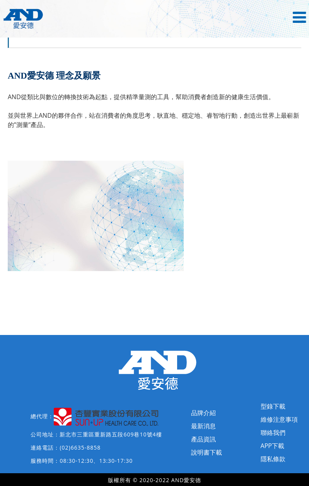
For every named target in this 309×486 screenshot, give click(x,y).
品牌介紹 (203, 413)
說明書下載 (206, 452)
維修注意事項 (279, 419)
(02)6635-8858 (80, 447)
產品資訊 (203, 439)
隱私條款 (273, 459)
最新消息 (203, 426)
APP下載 (272, 445)
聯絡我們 (273, 432)
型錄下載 (273, 406)
